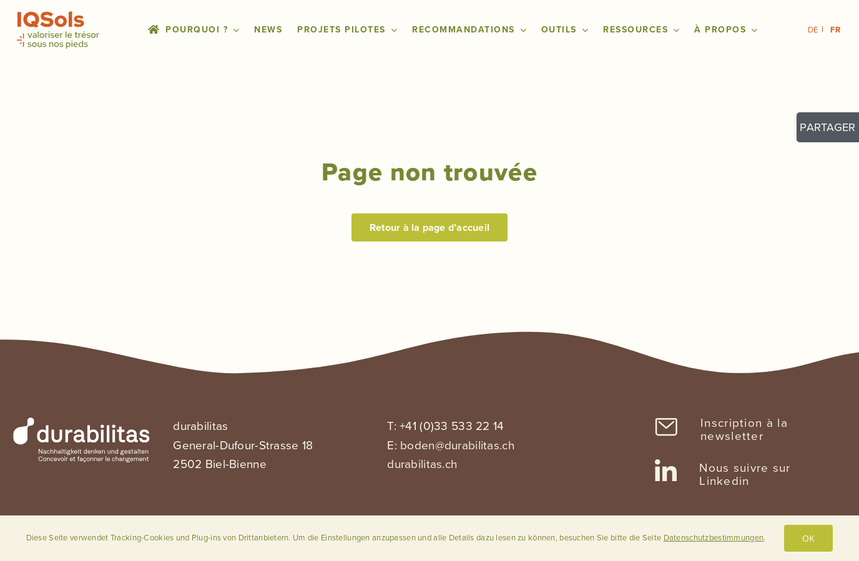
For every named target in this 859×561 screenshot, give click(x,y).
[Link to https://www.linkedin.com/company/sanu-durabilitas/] (666, 471)
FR (835, 30)
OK (808, 538)
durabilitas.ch (422, 464)
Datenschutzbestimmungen (714, 538)
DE (813, 30)
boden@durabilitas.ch (457, 445)
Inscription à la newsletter (744, 429)
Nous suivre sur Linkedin (745, 474)
